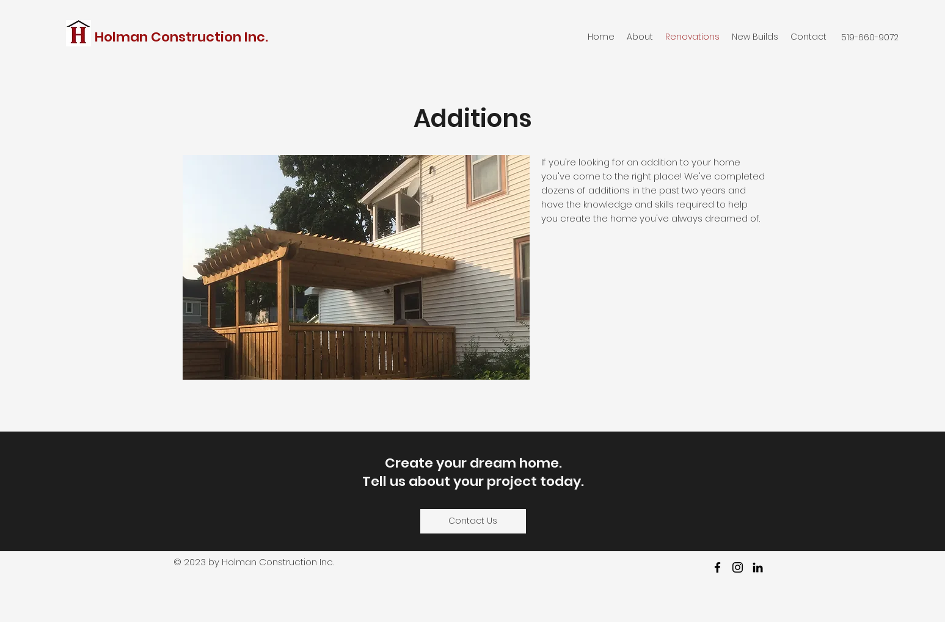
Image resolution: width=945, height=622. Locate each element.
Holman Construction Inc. (183, 36)
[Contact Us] (473, 521)
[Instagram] (738, 567)
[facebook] (717, 567)
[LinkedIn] (758, 567)
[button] (356, 267)
